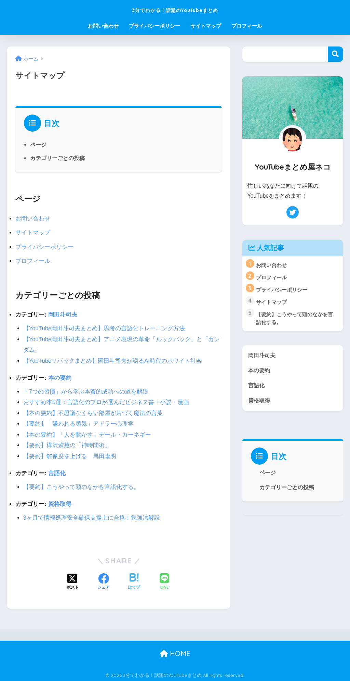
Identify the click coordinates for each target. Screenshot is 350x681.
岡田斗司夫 (62, 314)
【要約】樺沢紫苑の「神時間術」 (66, 444)
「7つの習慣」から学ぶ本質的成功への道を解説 (86, 391)
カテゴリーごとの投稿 (57, 158)
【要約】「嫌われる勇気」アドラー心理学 (78, 423)
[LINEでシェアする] (164, 580)
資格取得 (59, 502)
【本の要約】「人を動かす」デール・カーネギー (87, 433)
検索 (335, 54)
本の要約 (59, 377)
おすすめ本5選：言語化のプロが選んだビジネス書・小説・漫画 (106, 401)
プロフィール (246, 26)
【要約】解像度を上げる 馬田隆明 (69, 455)
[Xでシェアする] (73, 581)
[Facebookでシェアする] (103, 581)
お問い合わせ (103, 26)
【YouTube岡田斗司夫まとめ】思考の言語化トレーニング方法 (104, 328)
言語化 (57, 472)
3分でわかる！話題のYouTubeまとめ (175, 9)
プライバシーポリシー (154, 26)
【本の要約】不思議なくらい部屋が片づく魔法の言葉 (93, 412)
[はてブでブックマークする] (134, 581)
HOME (175, 652)
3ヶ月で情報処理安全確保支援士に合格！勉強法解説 (91, 516)
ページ (38, 145)
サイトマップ (205, 26)
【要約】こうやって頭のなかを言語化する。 (81, 485)
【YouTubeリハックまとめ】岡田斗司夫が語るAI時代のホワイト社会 (113, 360)
